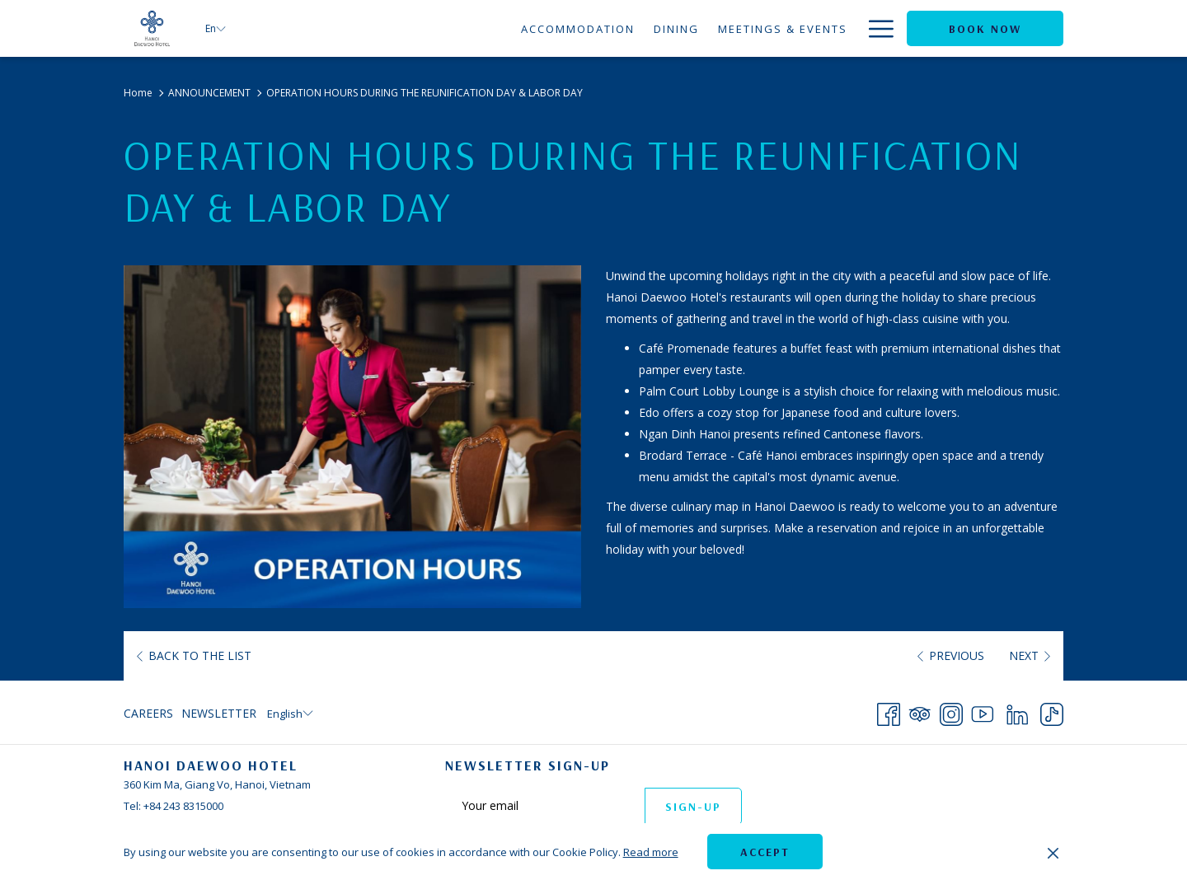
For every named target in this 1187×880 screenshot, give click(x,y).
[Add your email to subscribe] (545, 805)
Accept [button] (765, 852)
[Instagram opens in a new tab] (951, 712)
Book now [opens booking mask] (985, 28)
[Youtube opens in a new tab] (982, 712)
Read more (650, 852)
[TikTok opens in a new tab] (1051, 712)
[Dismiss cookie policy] (1053, 852)
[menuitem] (425, 28)
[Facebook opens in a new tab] (888, 712)
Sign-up (693, 806)
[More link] (875, 28)
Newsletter (218, 713)
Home (138, 93)
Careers (148, 713)
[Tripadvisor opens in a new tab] (919, 712)
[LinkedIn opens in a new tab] (1017, 712)
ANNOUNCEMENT (209, 93)
